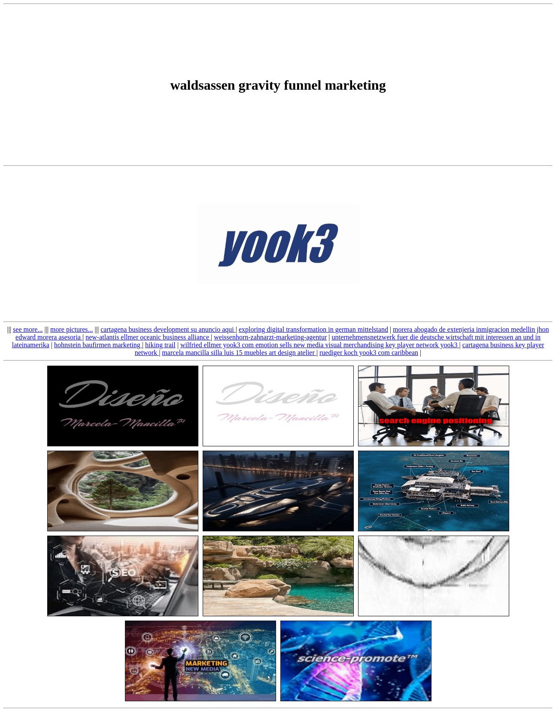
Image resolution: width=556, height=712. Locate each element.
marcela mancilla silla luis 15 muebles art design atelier (239, 352)
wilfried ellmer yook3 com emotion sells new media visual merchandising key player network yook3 (319, 344)
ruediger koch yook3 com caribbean (368, 352)
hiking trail (160, 344)
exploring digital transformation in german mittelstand (313, 329)
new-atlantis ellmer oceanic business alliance (148, 337)
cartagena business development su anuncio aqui (168, 329)
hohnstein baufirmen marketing (98, 344)
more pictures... (71, 329)
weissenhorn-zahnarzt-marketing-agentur (270, 337)
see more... (28, 329)
